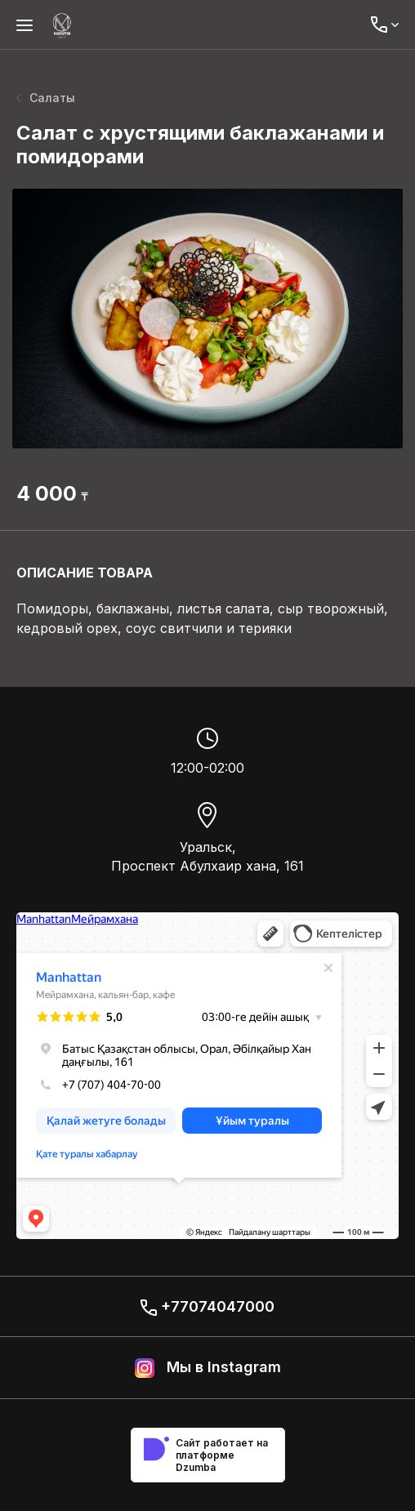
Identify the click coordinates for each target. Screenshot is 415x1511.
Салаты (45, 98)
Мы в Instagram (208, 1368)
